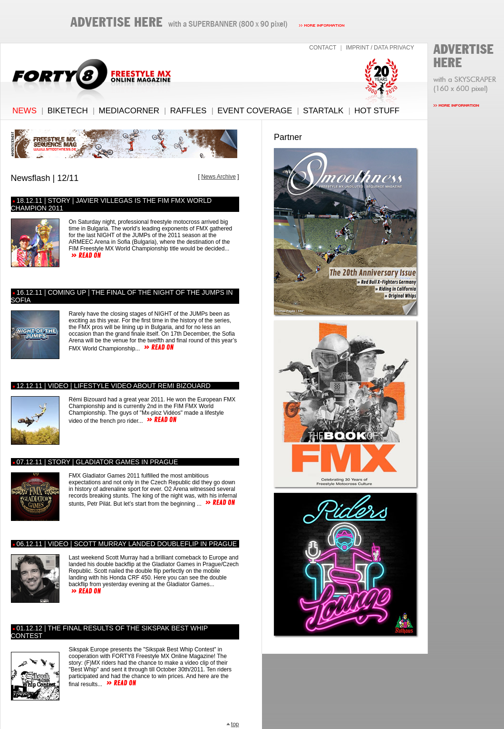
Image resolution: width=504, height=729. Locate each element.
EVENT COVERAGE (254, 110)
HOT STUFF (376, 110)
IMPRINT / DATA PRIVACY (380, 47)
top (232, 724)
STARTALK (323, 110)
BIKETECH (68, 110)
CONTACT (322, 47)
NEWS (24, 110)
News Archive (218, 176)
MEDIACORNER (129, 110)
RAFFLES (188, 110)
